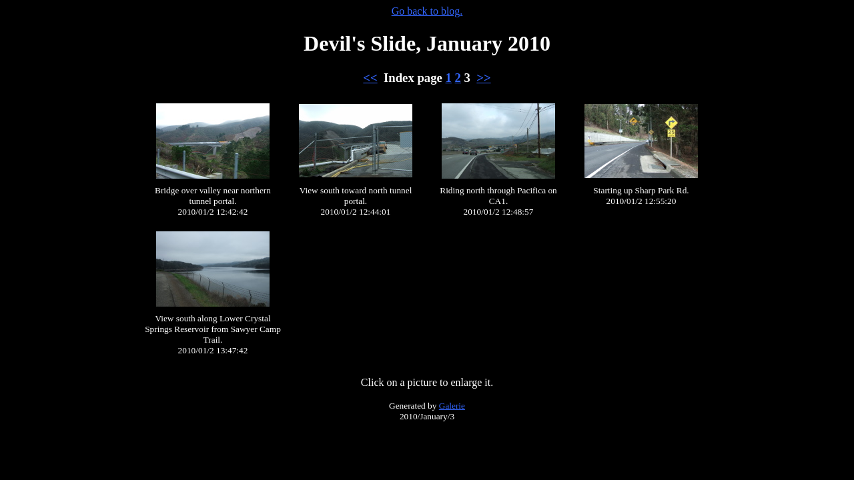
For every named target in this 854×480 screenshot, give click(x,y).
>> (483, 78)
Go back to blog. (427, 11)
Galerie (452, 406)
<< (370, 78)
